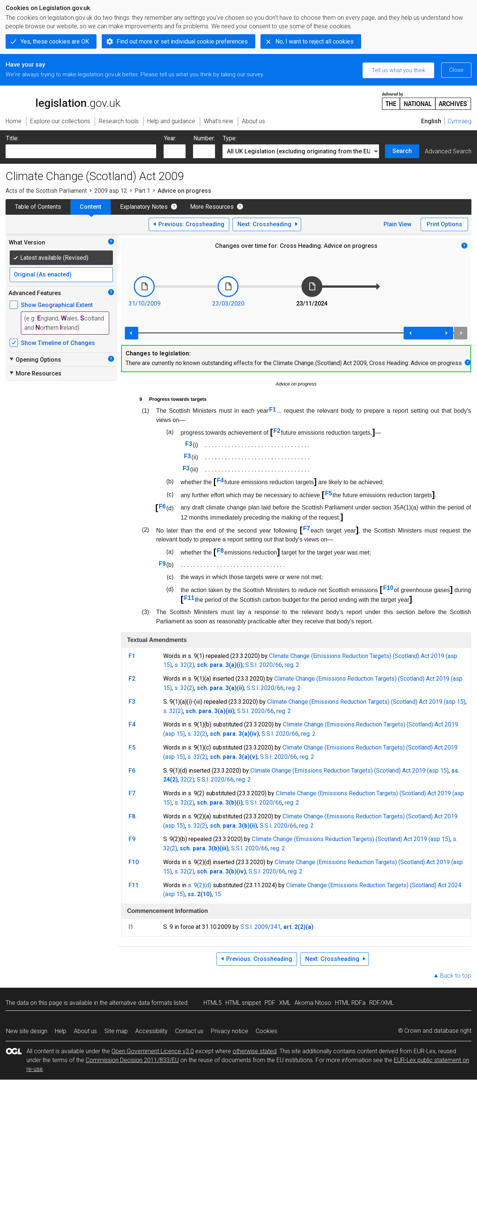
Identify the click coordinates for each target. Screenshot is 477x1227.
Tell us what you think (398, 70)
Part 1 (142, 190)
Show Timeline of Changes (58, 342)
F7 (306, 528)
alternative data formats (140, 1002)
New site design (26, 1031)
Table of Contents (38, 206)
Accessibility (151, 1031)
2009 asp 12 (110, 190)
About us (85, 1031)
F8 (220, 550)
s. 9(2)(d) (199, 885)
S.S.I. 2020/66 (263, 664)
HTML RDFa (350, 1002)
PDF (270, 1002)
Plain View (397, 224)
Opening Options (35, 359)
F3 (188, 444)
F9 (162, 563)
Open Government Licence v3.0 (152, 1051)
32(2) (187, 779)
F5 (328, 493)
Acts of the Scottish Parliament (46, 190)
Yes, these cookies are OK (54, 41)
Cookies (266, 1031)
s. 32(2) (184, 664)
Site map (116, 1031)
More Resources (212, 206)
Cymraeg (459, 121)
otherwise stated (255, 1051)
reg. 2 (292, 664)
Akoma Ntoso (312, 1002)
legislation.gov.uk (63, 100)
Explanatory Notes (144, 206)
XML (285, 1002)
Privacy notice (229, 1031)
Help (60, 1031)
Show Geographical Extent (57, 305)
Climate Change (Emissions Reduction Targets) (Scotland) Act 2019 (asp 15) (366, 701)
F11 (189, 598)
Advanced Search (448, 151)
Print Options (444, 224)
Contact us (189, 1031)
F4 (220, 480)
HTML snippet (243, 1002)
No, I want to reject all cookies (314, 41)
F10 (388, 588)
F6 (162, 506)
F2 (277, 431)
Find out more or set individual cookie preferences (182, 41)
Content (90, 206)
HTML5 (212, 1002)
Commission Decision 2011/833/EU (132, 1060)
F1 (272, 409)
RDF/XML (381, 1002)
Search (402, 150)
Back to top (455, 975)
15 (217, 894)
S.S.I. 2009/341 (260, 926)
